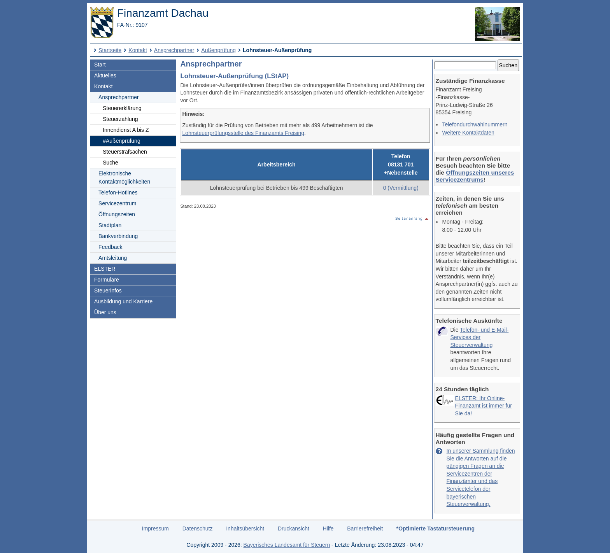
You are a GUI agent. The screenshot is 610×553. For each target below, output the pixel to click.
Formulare (106, 279)
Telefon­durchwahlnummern (474, 124)
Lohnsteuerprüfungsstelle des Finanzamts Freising (243, 133)
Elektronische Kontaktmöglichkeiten (124, 177)
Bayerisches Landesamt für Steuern (287, 545)
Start (100, 64)
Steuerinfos (108, 290)
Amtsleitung (112, 258)
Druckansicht (293, 528)
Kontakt (137, 50)
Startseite (109, 50)
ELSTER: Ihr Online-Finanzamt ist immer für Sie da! (483, 405)
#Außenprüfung (121, 141)
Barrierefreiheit (365, 528)
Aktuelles (105, 75)
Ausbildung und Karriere (123, 301)
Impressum (155, 528)
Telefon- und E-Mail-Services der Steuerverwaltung (479, 337)
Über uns (105, 312)
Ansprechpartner (174, 50)
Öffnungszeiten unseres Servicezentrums (475, 176)
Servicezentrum (117, 203)
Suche (110, 162)
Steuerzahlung (120, 119)
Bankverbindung (118, 236)
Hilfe (328, 528)
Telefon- (117, 192)
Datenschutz (197, 528)
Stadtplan (109, 225)
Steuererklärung (122, 108)
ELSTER (104, 269)
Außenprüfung (218, 50)
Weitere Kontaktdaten (468, 133)
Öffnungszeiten (116, 214)
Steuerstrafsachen (125, 152)
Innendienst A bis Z (126, 130)
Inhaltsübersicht (245, 528)
